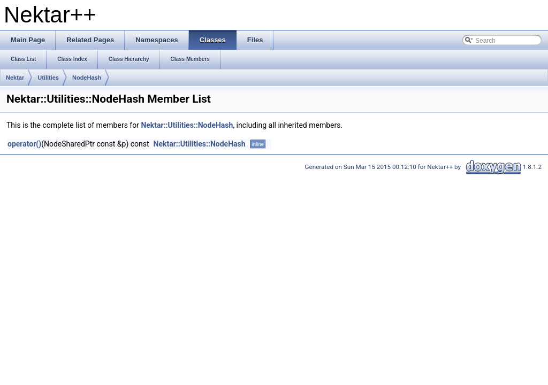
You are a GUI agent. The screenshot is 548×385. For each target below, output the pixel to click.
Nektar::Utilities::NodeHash (187, 125)
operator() (24, 144)
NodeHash (86, 77)
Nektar (15, 77)
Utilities (48, 77)
